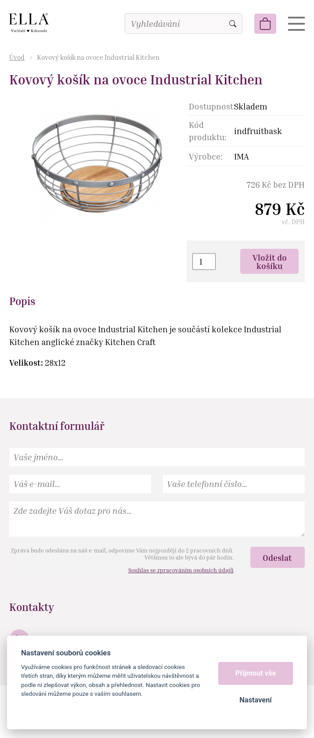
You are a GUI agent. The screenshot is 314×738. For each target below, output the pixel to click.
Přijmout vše (255, 673)
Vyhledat (232, 23)
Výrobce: (206, 156)
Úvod (17, 57)
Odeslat (277, 558)
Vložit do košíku (270, 261)
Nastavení (255, 700)
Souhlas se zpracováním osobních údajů (181, 570)
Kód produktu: (208, 131)
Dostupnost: (211, 106)
